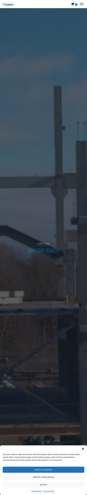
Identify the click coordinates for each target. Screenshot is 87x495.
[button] (83, 448)
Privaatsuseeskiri (48, 491)
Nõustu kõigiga (43, 470)
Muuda (43, 484)
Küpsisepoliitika (36, 491)
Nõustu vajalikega (43, 477)
